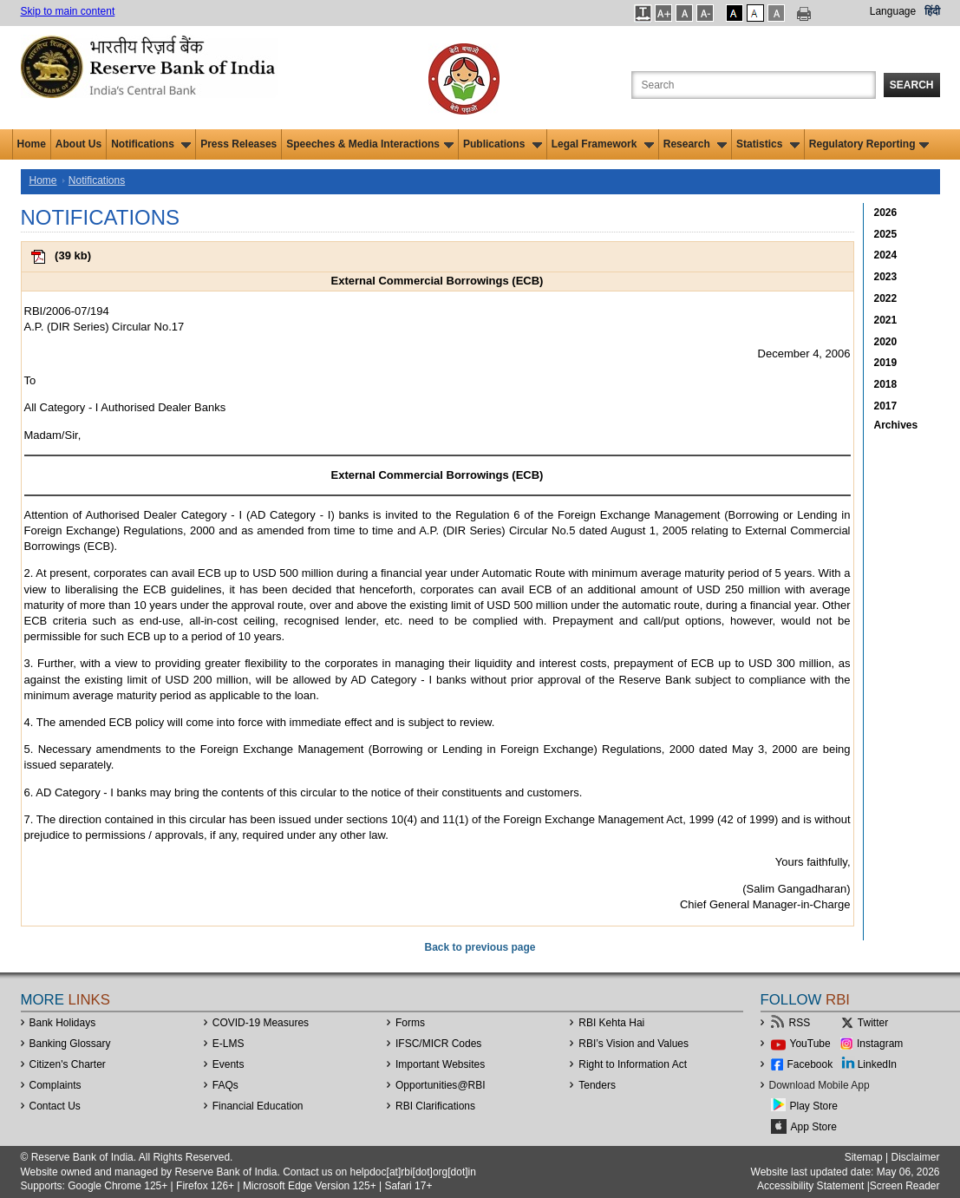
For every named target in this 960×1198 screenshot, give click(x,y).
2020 (886, 342)
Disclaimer (915, 1157)
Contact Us (55, 1106)
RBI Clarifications (435, 1106)
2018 (886, 384)
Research (695, 144)
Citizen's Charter (67, 1064)
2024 (886, 255)
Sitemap (864, 1157)
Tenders (597, 1085)
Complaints (55, 1085)
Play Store (814, 1106)
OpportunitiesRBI (440, 1085)
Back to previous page (479, 947)
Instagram (880, 1044)
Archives (896, 425)
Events (228, 1064)
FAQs (225, 1085)
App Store (814, 1127)
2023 (886, 277)
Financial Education (258, 1106)
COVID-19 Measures (260, 1023)
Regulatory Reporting (869, 144)
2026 (886, 212)
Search (912, 85)
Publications (502, 144)
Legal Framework (603, 144)
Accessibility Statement (810, 1186)
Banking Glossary (70, 1044)
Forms (410, 1023)
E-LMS (228, 1044)
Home (31, 144)
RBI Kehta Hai (611, 1023)
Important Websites (440, 1064)
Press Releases (238, 144)
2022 (886, 298)
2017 (886, 406)
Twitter (873, 1023)
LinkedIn (877, 1064)
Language (893, 11)
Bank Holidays (62, 1023)
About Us (78, 144)
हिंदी (932, 11)
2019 (886, 363)
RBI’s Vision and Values (633, 1044)
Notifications (151, 144)
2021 (886, 320)
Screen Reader (905, 1186)
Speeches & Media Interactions (370, 144)
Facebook (810, 1064)
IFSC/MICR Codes (438, 1044)
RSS (800, 1023)
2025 (886, 234)
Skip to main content (68, 11)
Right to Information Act (632, 1064)
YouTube (810, 1044)
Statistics (768, 144)
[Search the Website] (753, 85)
